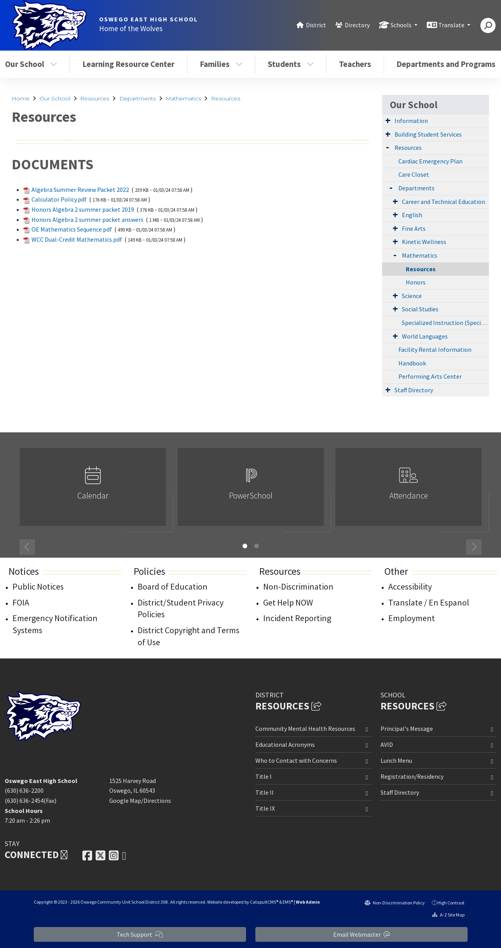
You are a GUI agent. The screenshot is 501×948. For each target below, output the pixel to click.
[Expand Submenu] (388, 120)
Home (21, 98)
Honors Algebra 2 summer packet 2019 (82, 209)
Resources (94, 98)
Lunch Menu (396, 760)
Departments (137, 98)
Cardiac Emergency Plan (430, 161)
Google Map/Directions (140, 800)
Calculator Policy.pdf (59, 199)
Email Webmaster (361, 934)
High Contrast (450, 903)
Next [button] (474, 547)
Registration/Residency (412, 776)
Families (221, 64)
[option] (93, 490)
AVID (387, 744)
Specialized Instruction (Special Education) (445, 323)
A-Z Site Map (448, 915)
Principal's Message (407, 728)
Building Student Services (428, 134)
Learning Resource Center (128, 64)
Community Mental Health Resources (305, 728)
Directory (357, 25)
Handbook (412, 363)
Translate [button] (452, 25)
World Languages (425, 336)
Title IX (265, 808)
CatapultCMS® (264, 902)
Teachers (355, 64)
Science (412, 296)
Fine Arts (414, 228)
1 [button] (245, 546)
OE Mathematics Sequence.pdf (71, 229)
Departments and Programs (446, 64)
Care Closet (413, 174)
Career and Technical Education (443, 201)
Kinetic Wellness (424, 242)
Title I (263, 776)
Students (291, 64)
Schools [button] (402, 25)
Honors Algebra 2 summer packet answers (87, 219)
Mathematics (183, 98)
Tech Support (140, 934)
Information (411, 121)
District (316, 25)
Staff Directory (414, 390)
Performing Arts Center (430, 376)
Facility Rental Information (434, 349)
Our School (55, 98)
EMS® (288, 902)
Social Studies (420, 309)
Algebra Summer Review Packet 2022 (80, 189)
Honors (416, 282)
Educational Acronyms (285, 744)
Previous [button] (27, 547)
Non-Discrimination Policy (395, 903)
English (412, 215)
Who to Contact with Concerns (296, 760)
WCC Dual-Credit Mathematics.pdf (76, 239)
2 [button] (256, 546)
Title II (264, 792)
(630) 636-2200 (24, 790)
